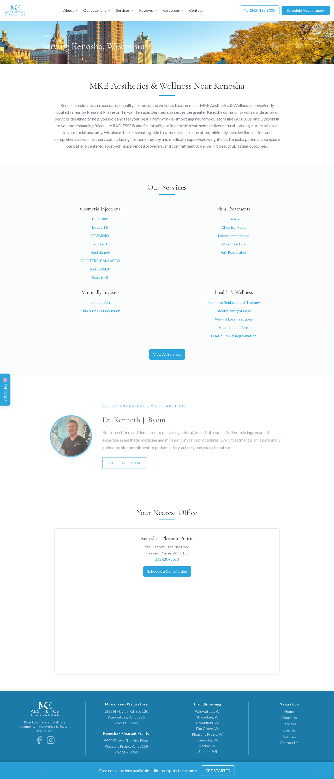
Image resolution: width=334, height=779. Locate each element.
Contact (196, 10)
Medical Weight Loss (234, 311)
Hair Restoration (233, 252)
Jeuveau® (100, 244)
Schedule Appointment (306, 10)
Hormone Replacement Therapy (234, 302)
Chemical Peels (234, 227)
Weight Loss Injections (234, 319)
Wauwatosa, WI (208, 711)
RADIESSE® (100, 269)
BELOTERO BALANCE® (100, 260)
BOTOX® (100, 219)
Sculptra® (100, 277)
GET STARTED (217, 770)
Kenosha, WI (207, 740)
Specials (289, 730)
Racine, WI (208, 746)
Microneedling (234, 244)
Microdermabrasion (233, 235)
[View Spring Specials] (5, 389)
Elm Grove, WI (207, 728)
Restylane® (100, 252)
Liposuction (100, 302)
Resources (173, 10)
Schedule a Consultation (167, 571)
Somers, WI (207, 751)
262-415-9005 (126, 723)
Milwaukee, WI (208, 717)
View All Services (167, 354)
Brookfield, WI (207, 723)
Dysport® (100, 227)
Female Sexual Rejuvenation (234, 336)
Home (46, 36)
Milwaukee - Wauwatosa (126, 704)
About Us (289, 717)
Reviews (148, 10)
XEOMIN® (100, 235)
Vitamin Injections (234, 327)
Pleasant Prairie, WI (208, 734)
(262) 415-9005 (259, 10)
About (70, 10)
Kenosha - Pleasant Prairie (167, 538)
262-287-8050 (167, 559)
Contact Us (289, 742)
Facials (234, 219)
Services (125, 10)
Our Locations (97, 10)
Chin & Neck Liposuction (100, 311)
